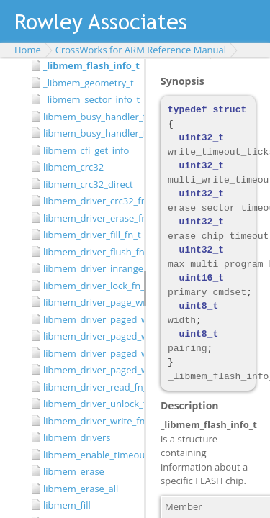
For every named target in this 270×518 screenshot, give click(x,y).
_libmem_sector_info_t (90, 99)
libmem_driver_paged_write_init (90, 369)
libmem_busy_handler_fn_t (90, 133)
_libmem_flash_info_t (90, 65)
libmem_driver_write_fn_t (90, 420)
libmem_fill (67, 505)
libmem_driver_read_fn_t (90, 387)
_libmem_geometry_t (88, 82)
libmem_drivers (76, 437)
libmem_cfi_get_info (86, 150)
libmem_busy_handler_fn (90, 116)
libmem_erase (73, 471)
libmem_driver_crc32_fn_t (90, 200)
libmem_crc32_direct (88, 184)
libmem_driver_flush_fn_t (90, 251)
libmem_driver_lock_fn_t (90, 285)
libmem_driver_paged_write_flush (90, 353)
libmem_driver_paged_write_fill (90, 336)
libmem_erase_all (80, 488)
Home (27, 49)
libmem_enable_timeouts (90, 454)
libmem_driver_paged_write (90, 319)
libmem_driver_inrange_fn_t (90, 268)
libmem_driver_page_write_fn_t (90, 302)
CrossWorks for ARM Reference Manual (140, 49)
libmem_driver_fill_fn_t (90, 234)
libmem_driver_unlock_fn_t (90, 403)
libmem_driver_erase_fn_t (90, 218)
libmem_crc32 (73, 166)
